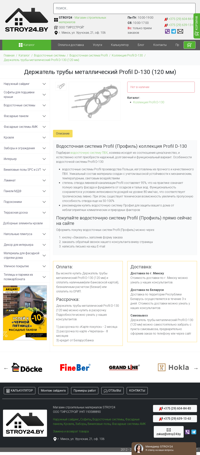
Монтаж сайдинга (53, 390)
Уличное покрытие (16, 266)
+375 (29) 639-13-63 (180, 25)
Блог (141, 45)
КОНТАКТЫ (137, 390)
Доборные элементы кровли (23, 223)
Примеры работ (84, 390)
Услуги (97, 45)
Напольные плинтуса (18, 234)
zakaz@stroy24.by (168, 432)
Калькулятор (120, 45)
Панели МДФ (12, 191)
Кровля (9, 137)
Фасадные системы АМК (21, 127)
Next (195, 367)
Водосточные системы (49, 55)
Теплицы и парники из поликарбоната (18, 277)
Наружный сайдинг (17, 84)
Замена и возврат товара (71, 431)
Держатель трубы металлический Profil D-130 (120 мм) (41, 60)
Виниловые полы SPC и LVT (22, 169)
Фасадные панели (16, 116)
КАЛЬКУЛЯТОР (19, 391)
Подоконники (13, 202)
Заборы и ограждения (19, 148)
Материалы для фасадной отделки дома (21, 255)
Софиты (85, 419)
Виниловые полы (99, 424)
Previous (5, 367)
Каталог (24, 55)
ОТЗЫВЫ (112, 391)
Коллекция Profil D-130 (127, 55)
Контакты (160, 45)
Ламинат (10, 180)
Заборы (80, 424)
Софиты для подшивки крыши (19, 95)
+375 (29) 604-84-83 (180, 19)
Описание (63, 133)
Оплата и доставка (71, 45)
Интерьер (10, 159)
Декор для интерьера (18, 245)
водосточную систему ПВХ (89, 152)
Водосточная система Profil (89, 55)
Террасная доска (16, 212)
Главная (9, 55)
